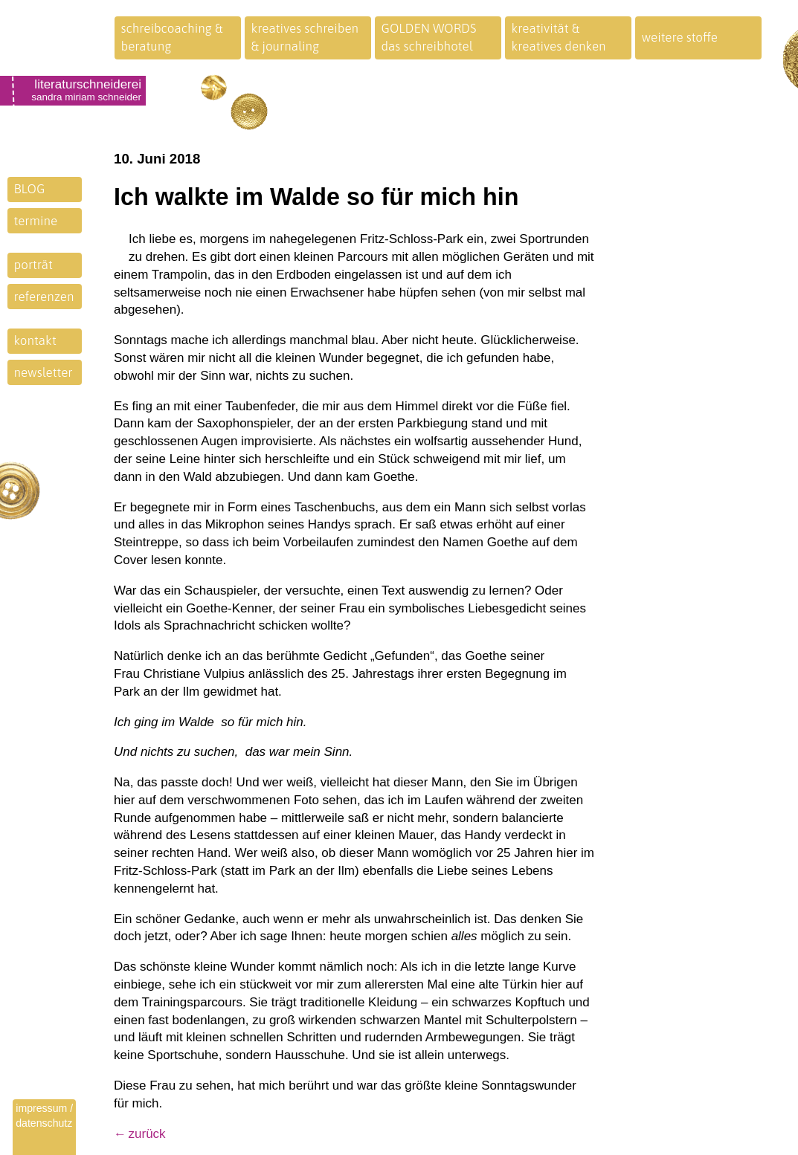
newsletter (43, 372)
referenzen (44, 296)
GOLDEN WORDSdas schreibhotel (429, 37)
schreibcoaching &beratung (172, 37)
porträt (33, 264)
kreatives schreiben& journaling (305, 37)
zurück (147, 1134)
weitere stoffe (680, 37)
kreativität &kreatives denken (559, 37)
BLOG (29, 188)
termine (36, 220)
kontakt (35, 340)
